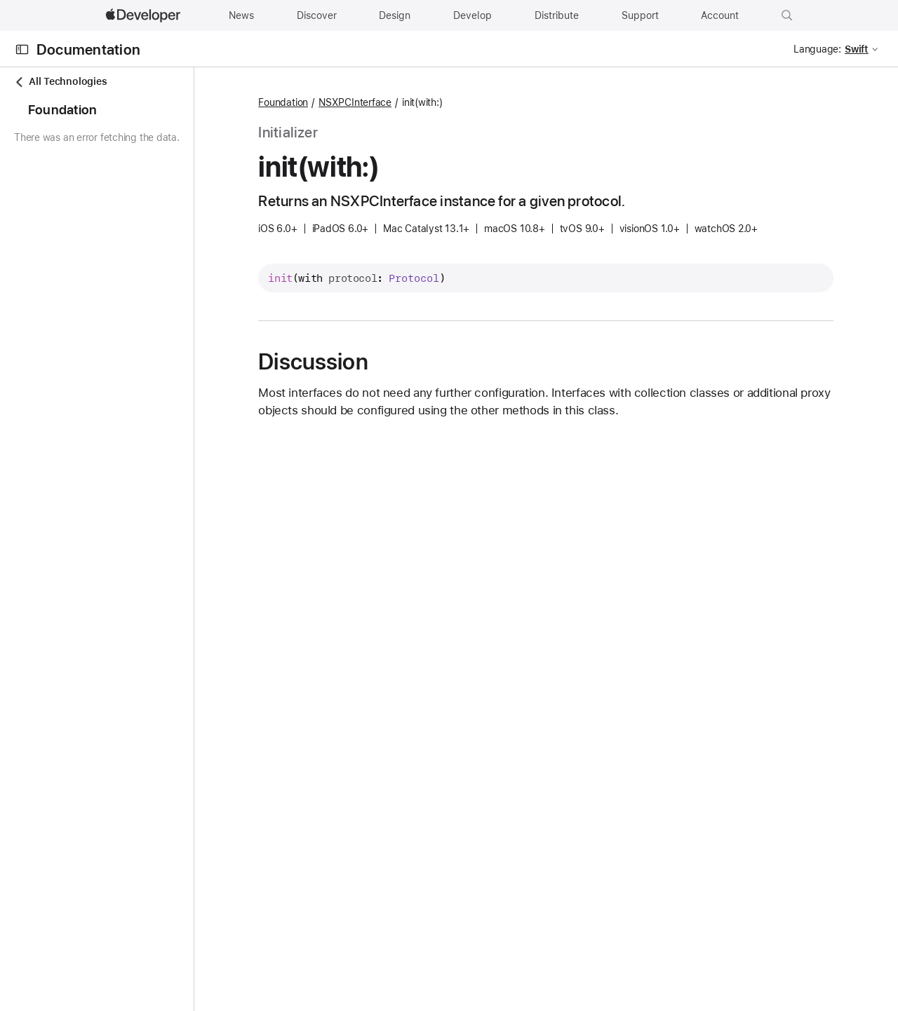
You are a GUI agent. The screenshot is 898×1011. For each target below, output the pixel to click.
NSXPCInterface (433, 102)
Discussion (391, 361)
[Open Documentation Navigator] (22, 49)
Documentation (88, 49)
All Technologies (60, 82)
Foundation (362, 102)
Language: (817, 49)
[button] (787, 15)
